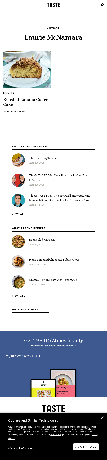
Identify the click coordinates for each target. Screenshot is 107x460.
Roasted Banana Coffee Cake (25, 102)
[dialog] (53, 436)
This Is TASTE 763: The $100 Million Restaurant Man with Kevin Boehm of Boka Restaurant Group (60, 197)
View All (19, 214)
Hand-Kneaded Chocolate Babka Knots (54, 259)
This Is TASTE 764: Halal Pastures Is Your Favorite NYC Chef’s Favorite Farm (61, 177)
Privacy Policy (56, 434)
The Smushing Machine (44, 158)
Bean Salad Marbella (42, 239)
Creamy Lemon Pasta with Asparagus (53, 279)
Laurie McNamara (16, 111)
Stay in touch (13, 355)
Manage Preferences (20, 448)
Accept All (86, 446)
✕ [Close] (102, 417)
